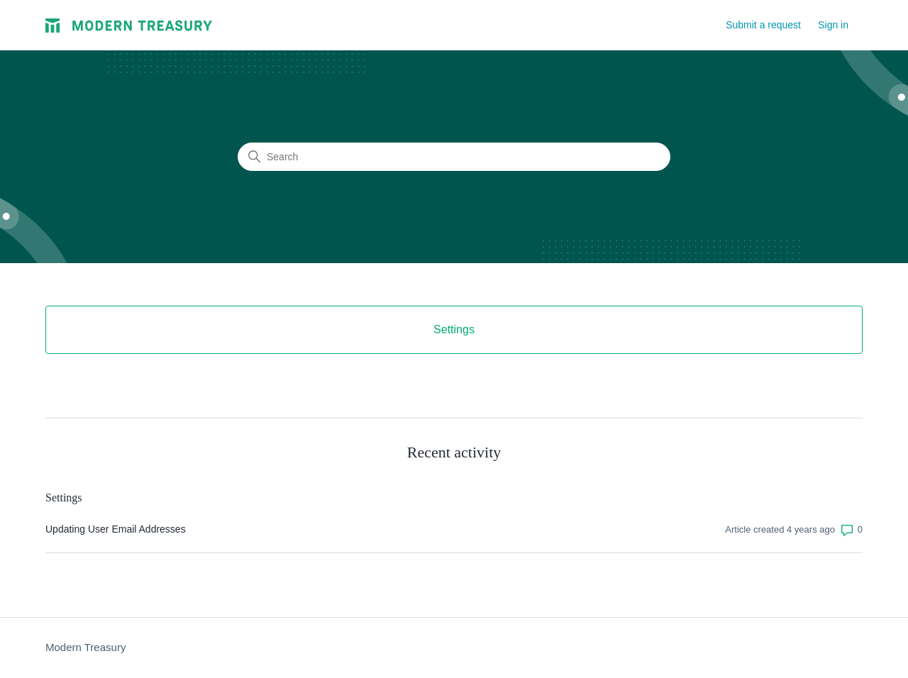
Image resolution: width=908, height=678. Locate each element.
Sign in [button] (833, 24)
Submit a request (763, 24)
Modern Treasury (85, 647)
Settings (63, 497)
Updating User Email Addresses (115, 529)
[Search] (454, 157)
